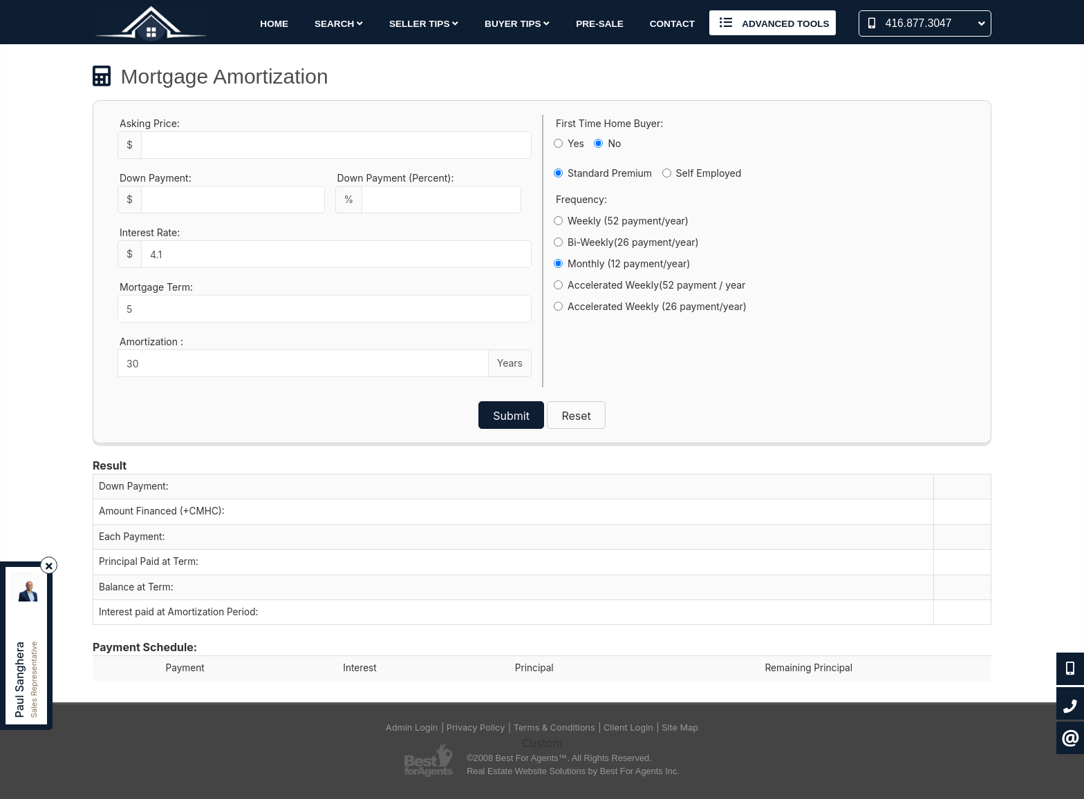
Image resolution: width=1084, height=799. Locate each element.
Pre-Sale (600, 24)
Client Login (628, 727)
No (607, 143)
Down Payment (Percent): (395, 178)
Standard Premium (603, 173)
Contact (672, 24)
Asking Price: (150, 123)
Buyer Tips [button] (517, 24)
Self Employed (702, 173)
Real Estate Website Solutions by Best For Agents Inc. (573, 771)
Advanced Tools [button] (773, 23)
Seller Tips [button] (423, 24)
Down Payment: (155, 178)
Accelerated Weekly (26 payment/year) (650, 306)
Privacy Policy (476, 727)
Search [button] (339, 24)
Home (274, 24)
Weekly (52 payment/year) (621, 221)
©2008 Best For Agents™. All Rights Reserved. (559, 758)
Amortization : (151, 341)
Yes (569, 143)
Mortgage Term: (156, 287)
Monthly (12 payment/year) (622, 263)
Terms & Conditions (554, 727)
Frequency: (581, 199)
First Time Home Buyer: (609, 123)
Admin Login (412, 727)
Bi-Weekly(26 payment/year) (626, 242)
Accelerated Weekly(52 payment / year (649, 285)
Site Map (680, 727)
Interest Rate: (150, 232)
